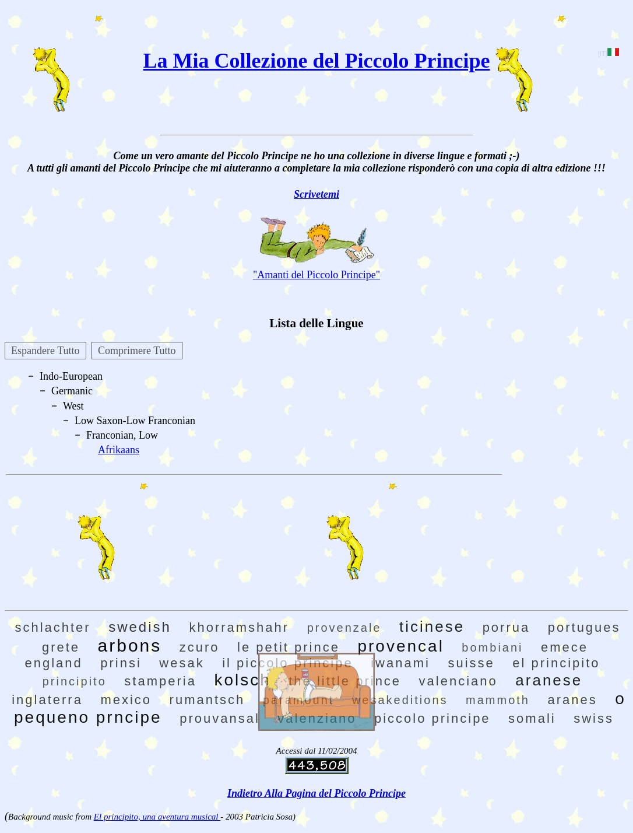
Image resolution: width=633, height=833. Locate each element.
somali (532, 718)
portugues (584, 627)
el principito (556, 663)
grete (61, 647)
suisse (471, 663)
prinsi (121, 663)
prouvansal (220, 718)
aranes (572, 699)
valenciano (458, 681)
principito (75, 681)
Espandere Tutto (45, 350)
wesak (181, 663)
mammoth (498, 700)
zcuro (200, 647)
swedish (139, 627)
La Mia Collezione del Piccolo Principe (316, 60)
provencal (400, 646)
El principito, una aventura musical (157, 816)
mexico (126, 699)
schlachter (52, 627)
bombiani (492, 647)
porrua (506, 627)
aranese (548, 680)
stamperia (160, 681)
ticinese (432, 626)
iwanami (400, 663)
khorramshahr (239, 627)
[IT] (608, 53)
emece (564, 647)
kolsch (242, 680)
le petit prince (288, 647)
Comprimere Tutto (137, 350)
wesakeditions (400, 700)
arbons (130, 645)
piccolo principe (432, 718)
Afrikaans (118, 450)
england (53, 663)
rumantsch (207, 699)
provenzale (344, 627)
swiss (594, 718)
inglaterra (47, 699)
